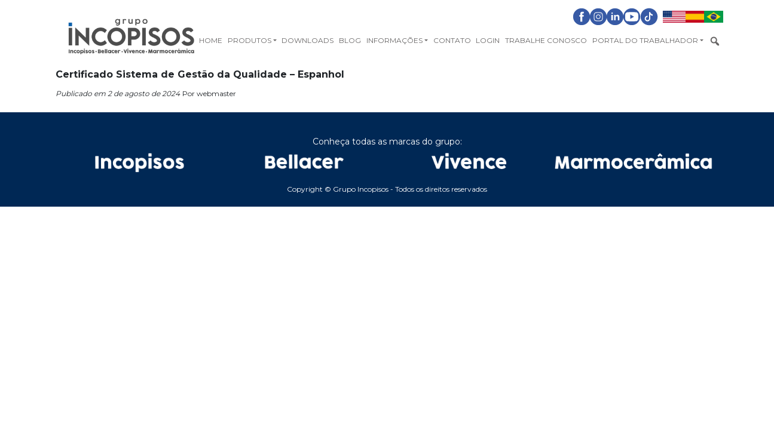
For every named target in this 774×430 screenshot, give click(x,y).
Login (488, 40)
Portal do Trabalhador (645, 40)
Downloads (308, 40)
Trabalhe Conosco (546, 40)
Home (210, 40)
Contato (452, 40)
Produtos (249, 40)
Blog (350, 40)
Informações (394, 40)
